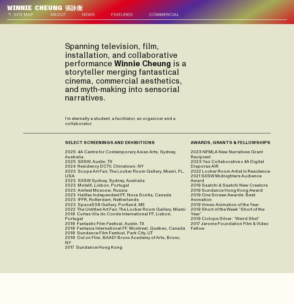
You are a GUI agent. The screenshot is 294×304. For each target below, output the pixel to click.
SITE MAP (23, 15)
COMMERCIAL (164, 15)
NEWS (88, 15)
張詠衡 (45, 8)
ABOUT (58, 15)
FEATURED (122, 15)
